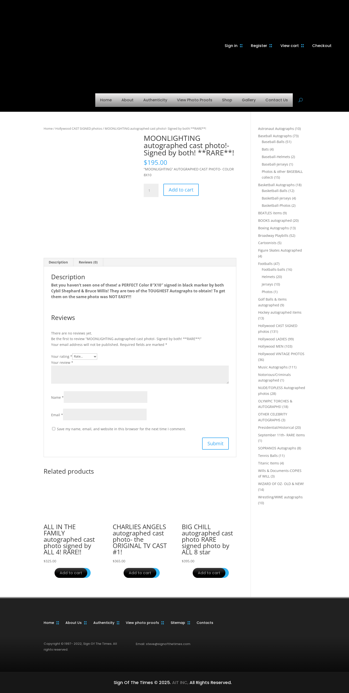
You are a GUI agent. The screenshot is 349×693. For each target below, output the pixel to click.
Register (259, 45)
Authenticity (155, 100)
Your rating (61, 356)
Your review (62, 362)
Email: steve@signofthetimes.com (163, 644)
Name (57, 397)
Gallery (249, 100)
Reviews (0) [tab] (88, 262)
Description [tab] (58, 262)
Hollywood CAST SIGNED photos (78, 128)
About (127, 100)
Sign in (231, 45)
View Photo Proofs (194, 100)
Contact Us (276, 100)
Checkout (322, 45)
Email (57, 415)
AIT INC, (179, 682)
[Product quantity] (151, 190)
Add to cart (181, 189)
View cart (289, 45)
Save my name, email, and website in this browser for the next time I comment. (121, 429)
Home (106, 100)
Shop (227, 100)
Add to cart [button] (71, 573)
